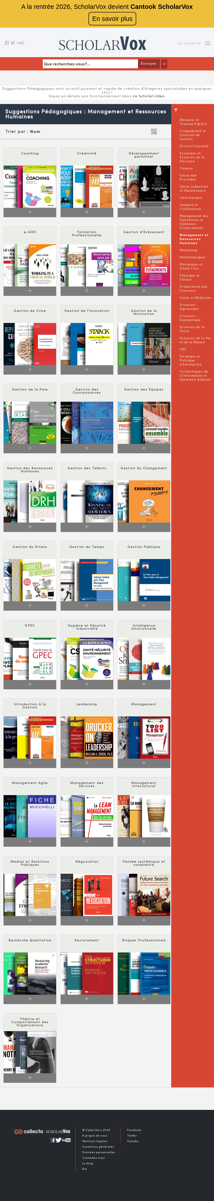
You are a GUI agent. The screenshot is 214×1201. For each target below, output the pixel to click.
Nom (35, 132)
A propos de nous (94, 1136)
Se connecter (190, 43)
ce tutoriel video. (149, 96)
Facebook (134, 1130)
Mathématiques (193, 257)
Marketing (189, 250)
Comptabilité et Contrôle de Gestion (193, 135)
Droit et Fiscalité (194, 146)
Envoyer (149, 64)
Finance (186, 168)
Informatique (191, 198)
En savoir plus (112, 18)
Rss (84, 1169)
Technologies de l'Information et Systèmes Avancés (195, 375)
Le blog (87, 1163)
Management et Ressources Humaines (194, 239)
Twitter (132, 1136)
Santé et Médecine (196, 298)
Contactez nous (93, 1158)
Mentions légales (94, 1141)
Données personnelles (98, 1152)
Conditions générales (98, 1147)
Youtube (133, 1141)
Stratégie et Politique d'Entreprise (191, 360)
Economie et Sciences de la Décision (192, 157)
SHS (183, 349)
